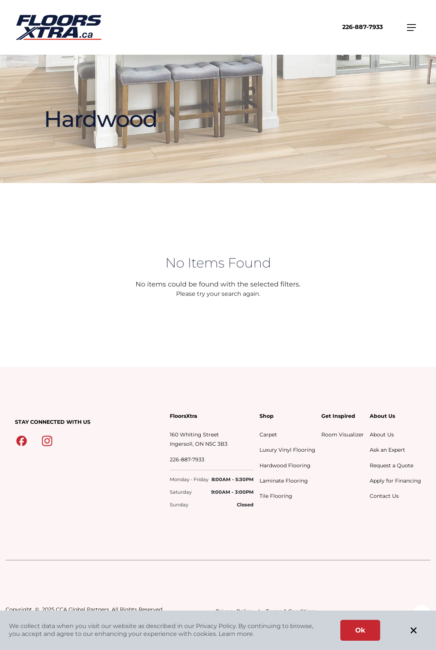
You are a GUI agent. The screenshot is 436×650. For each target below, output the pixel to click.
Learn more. (236, 633)
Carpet (268, 434)
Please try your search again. (218, 293)
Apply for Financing (395, 480)
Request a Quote (391, 465)
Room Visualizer (342, 434)
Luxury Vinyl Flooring (287, 449)
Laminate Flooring (284, 480)
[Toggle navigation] (411, 27)
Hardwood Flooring (285, 465)
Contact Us (384, 496)
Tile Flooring (276, 496)
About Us (382, 434)
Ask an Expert (387, 449)
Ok (360, 630)
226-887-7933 (362, 27)
